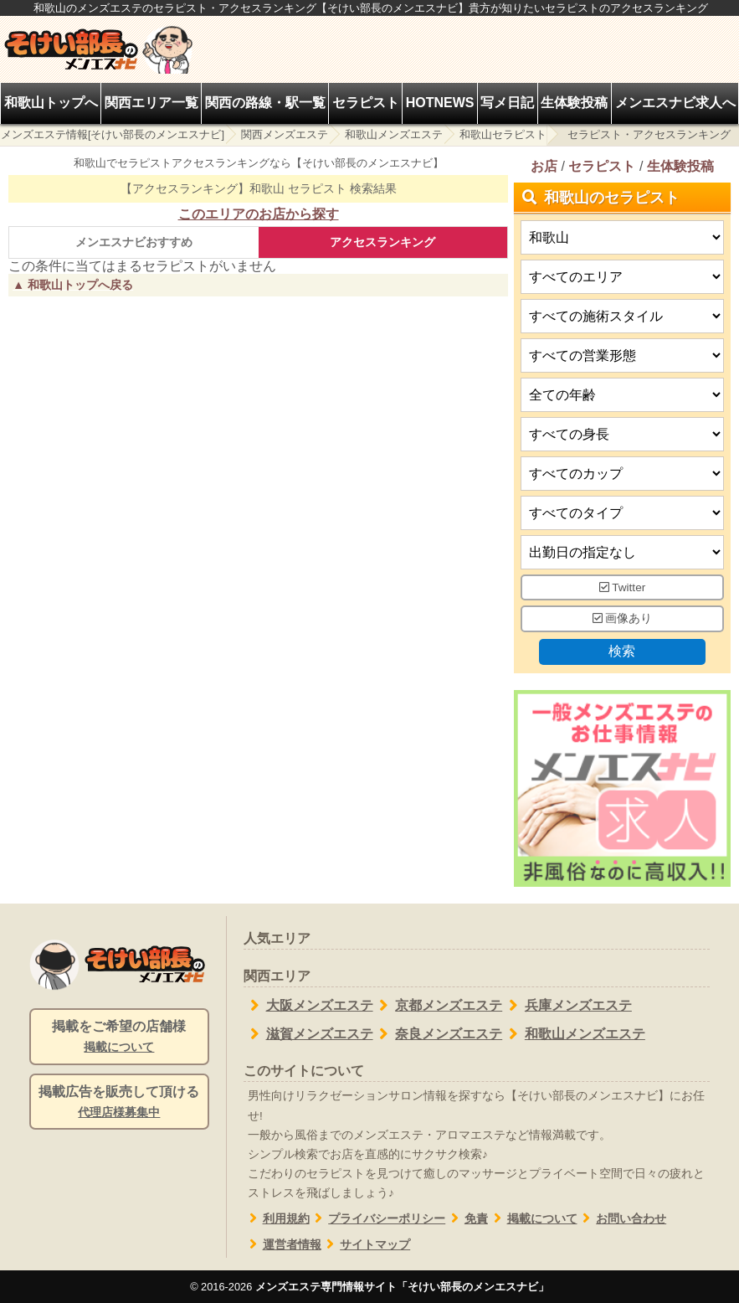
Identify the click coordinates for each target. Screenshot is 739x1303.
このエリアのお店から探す (258, 214)
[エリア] (622, 277)
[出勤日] (622, 552)
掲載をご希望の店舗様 (119, 1037)
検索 (622, 651)
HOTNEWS (440, 102)
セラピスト (365, 102)
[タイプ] (622, 513)
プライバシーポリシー (378, 1219)
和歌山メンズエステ (394, 134)
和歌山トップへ (51, 102)
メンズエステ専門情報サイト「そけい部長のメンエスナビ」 (402, 1286)
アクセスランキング (382, 242)
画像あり (623, 619)
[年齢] (622, 395)
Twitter (622, 587)
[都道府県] (622, 237)
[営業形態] (622, 355)
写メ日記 (507, 102)
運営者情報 (282, 1245)
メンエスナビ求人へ (675, 102)
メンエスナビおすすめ (133, 242)
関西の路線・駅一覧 (265, 102)
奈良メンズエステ (438, 1034)
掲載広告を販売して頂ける (119, 1102)
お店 (544, 166)
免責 (466, 1219)
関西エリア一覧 (151, 102)
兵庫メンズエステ (567, 1005)
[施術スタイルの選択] (622, 316)
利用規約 (277, 1219)
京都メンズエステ (438, 1005)
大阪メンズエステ (308, 1005)
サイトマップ (366, 1245)
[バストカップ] (622, 473)
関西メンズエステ (284, 134)
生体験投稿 (574, 102)
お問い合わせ (622, 1219)
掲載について (532, 1219)
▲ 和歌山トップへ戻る (73, 284)
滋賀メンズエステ (308, 1034)
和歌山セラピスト (503, 134)
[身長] (622, 434)
